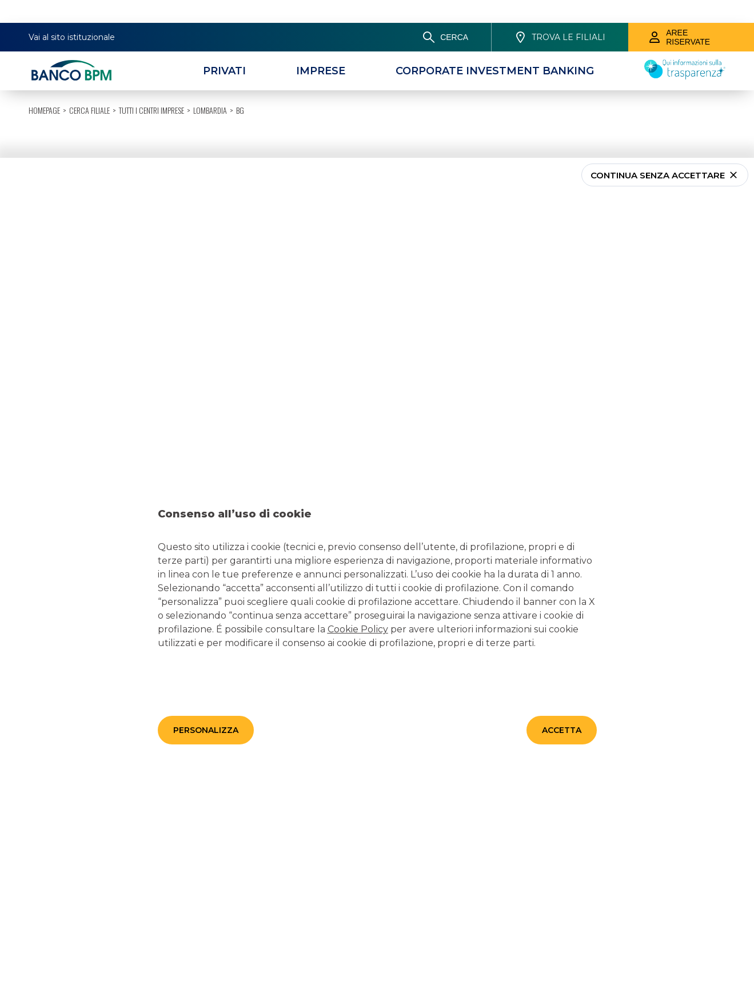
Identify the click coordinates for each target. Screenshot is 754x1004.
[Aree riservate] (691, 14)
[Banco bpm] (71, 48)
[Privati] (224, 48)
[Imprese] (320, 48)
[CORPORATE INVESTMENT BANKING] (495, 48)
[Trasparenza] (684, 53)
